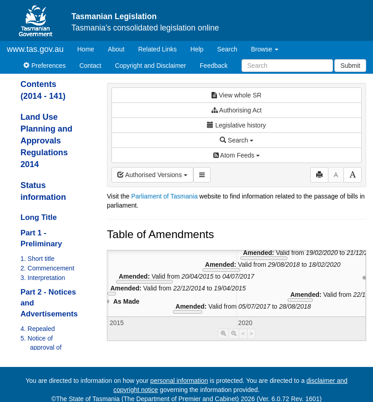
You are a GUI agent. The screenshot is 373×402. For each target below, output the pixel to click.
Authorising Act (237, 110)
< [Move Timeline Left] (243, 334)
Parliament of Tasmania (164, 196)
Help (197, 49)
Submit (350, 65)
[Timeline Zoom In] (223, 334)
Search (227, 49)
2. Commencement (47, 268)
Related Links (157, 49)
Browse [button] (265, 49)
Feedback (213, 65)
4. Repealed (37, 328)
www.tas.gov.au (35, 49)
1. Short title (37, 258)
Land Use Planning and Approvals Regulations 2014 (46, 140)
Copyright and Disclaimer (150, 65)
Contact (90, 65)
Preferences (44, 65)
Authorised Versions (152, 174)
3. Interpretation (42, 277)
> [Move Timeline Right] (251, 334)
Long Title (38, 217)
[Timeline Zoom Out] (233, 334)
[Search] (287, 65)
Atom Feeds (236, 155)
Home (89, 48)
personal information (179, 380)
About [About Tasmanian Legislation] (116, 49)
